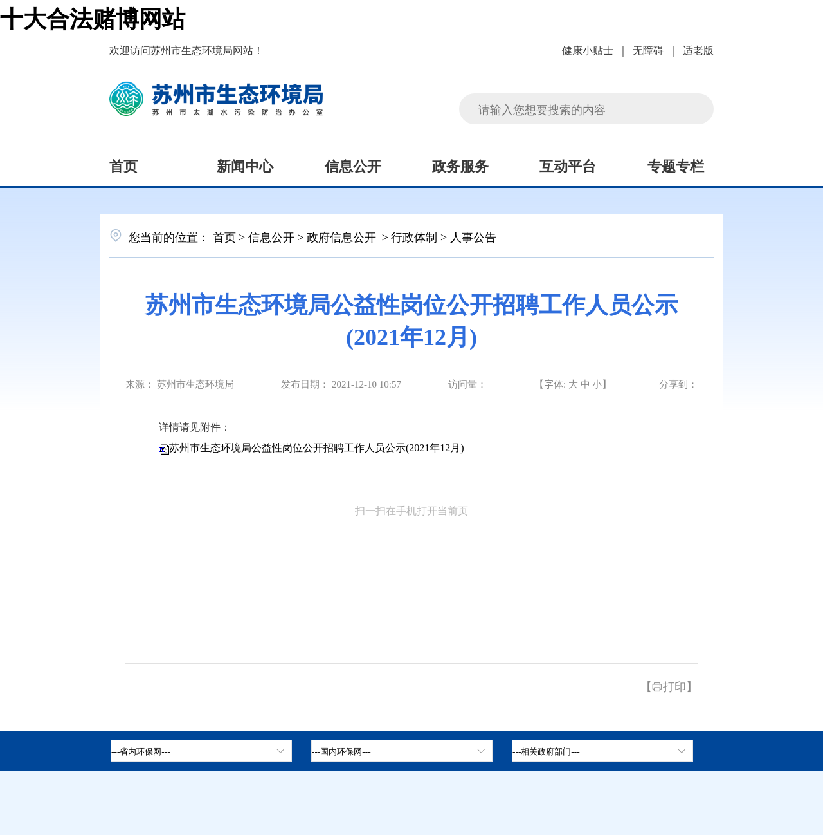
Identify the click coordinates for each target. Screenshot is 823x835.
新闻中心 (245, 165)
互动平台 (567, 165)
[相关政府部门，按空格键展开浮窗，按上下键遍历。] (602, 751)
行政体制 (414, 236)
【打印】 (669, 685)
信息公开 (353, 165)
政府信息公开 (343, 236)
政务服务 (460, 165)
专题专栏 (675, 165)
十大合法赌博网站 (92, 16)
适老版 (698, 49)
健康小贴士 (587, 49)
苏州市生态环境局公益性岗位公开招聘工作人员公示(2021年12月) (316, 447)
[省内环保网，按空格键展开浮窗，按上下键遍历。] (201, 751)
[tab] (402, 751)
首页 (123, 165)
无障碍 (648, 49)
